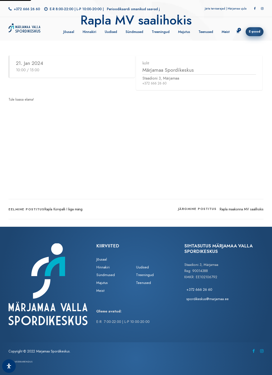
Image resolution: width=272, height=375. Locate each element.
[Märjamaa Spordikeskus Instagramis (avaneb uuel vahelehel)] (262, 351)
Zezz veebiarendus (20, 361)
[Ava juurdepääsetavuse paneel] (9, 366)
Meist (226, 31)
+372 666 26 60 (27, 9)
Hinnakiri (89, 31)
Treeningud (161, 31)
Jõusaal (68, 31)
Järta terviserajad (215, 8)
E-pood (254, 31)
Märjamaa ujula (237, 8)
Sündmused (134, 31)
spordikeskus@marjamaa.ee (207, 298)
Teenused (205, 31)
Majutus (184, 31)
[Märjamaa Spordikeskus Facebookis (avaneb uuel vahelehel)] (253, 351)
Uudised (111, 31)
